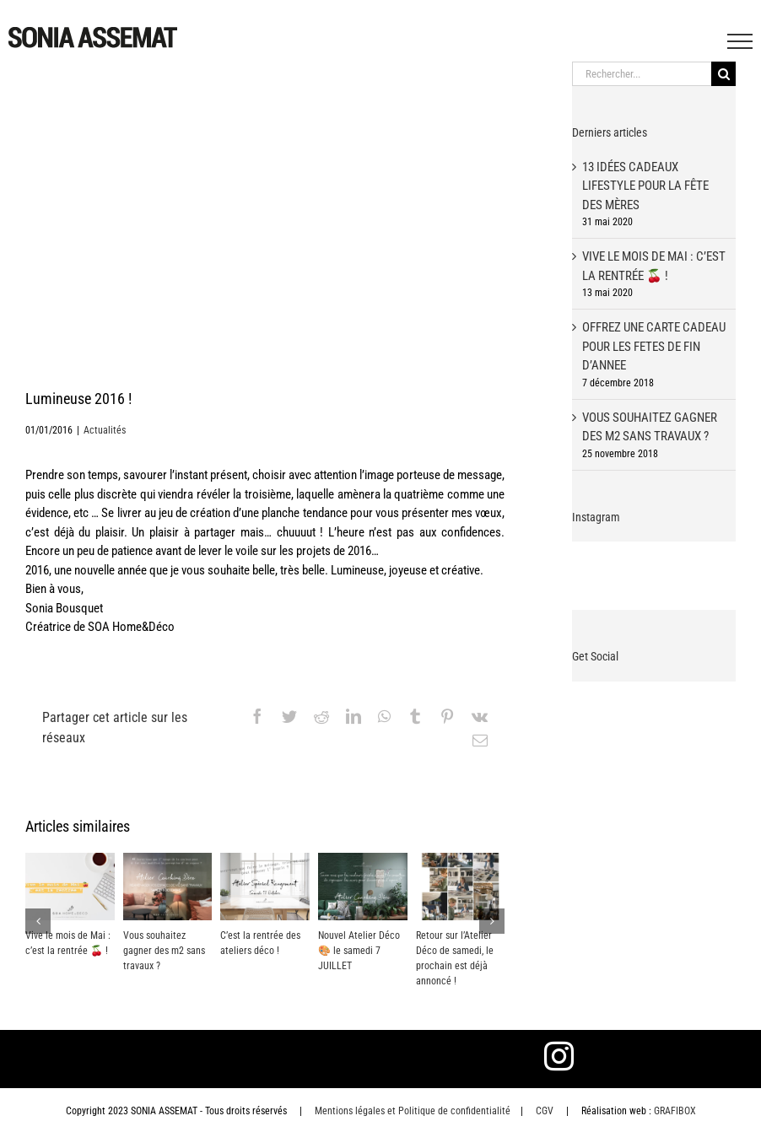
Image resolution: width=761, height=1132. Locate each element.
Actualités (105, 430)
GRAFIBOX (675, 1111)
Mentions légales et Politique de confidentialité (412, 1111)
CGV (544, 1111)
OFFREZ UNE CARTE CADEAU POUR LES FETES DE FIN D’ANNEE (654, 346)
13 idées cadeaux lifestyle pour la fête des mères (645, 186)
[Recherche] (723, 74)
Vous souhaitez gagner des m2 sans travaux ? (164, 951)
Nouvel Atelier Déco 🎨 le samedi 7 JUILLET (359, 951)
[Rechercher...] (641, 74)
